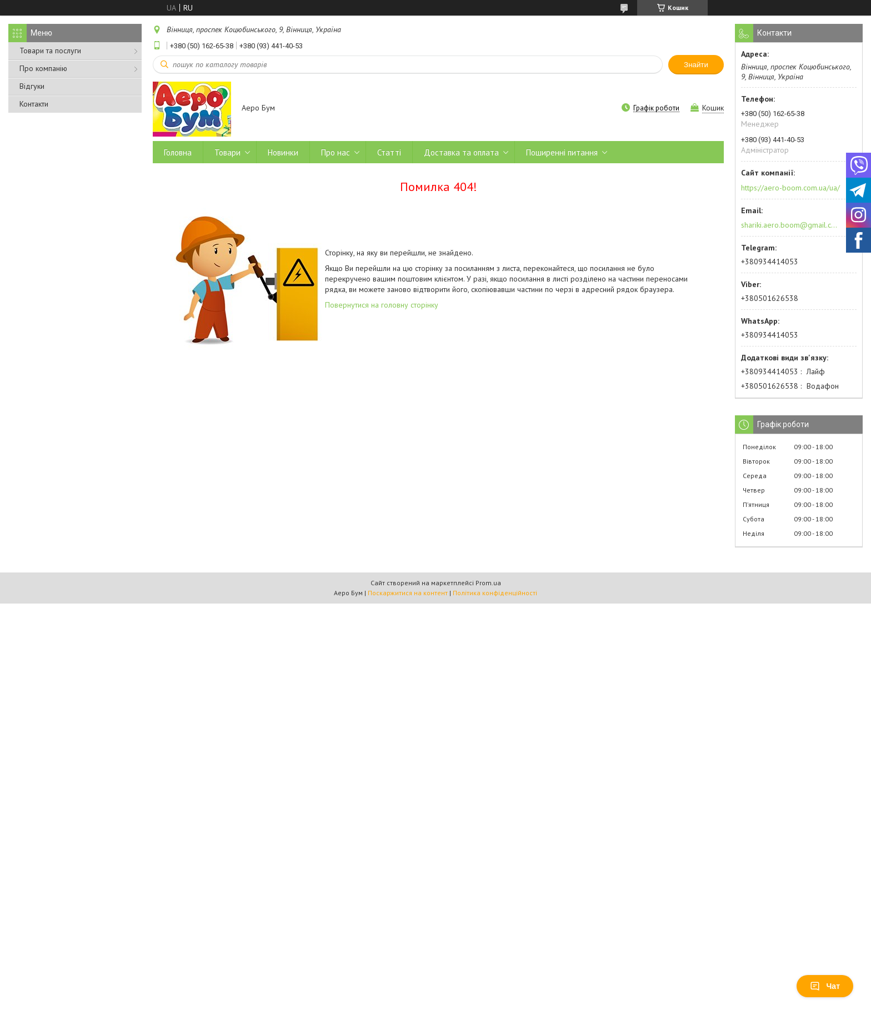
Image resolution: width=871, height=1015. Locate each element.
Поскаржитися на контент (408, 593)
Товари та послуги (50, 51)
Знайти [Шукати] (696, 65)
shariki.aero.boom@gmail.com (789, 225)
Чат (825, 986)
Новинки (283, 152)
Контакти (33, 104)
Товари (227, 152)
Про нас (335, 152)
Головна (178, 152)
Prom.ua (488, 583)
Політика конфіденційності (495, 593)
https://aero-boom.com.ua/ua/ (790, 188)
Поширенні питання (562, 152)
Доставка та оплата (461, 152)
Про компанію (43, 68)
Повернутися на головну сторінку (381, 305)
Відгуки (31, 86)
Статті (389, 152)
